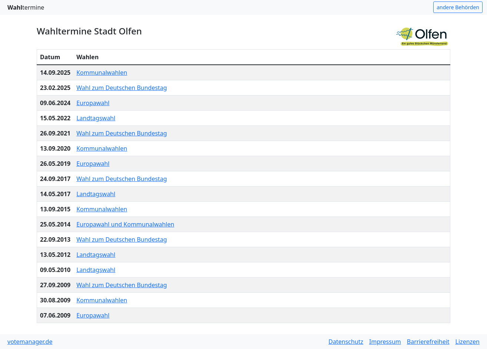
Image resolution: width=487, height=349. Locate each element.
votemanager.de (29, 342)
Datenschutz (345, 342)
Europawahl (92, 103)
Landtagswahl (95, 118)
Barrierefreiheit (428, 342)
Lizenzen (467, 342)
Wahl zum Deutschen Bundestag (121, 88)
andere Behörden (458, 7)
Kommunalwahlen (101, 72)
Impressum (385, 342)
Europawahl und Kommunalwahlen (125, 224)
